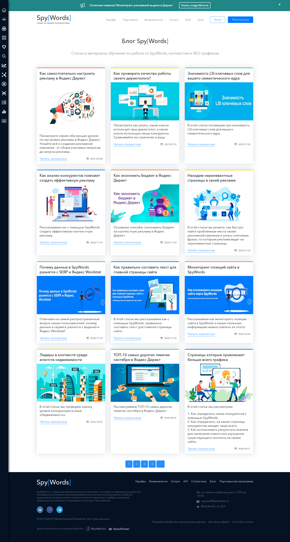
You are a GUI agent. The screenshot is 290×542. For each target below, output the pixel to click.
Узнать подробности (194, 5)
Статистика (198, 481)
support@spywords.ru (215, 501)
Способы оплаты (242, 522)
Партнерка (130, 19)
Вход (217, 19)
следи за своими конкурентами (54, 19)
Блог (201, 19)
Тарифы (111, 19)
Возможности (154, 19)
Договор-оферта (219, 522)
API (185, 481)
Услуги (174, 19)
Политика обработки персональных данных (179, 522)
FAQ (188, 19)
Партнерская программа (236, 481)
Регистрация (240, 19)
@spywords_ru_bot (213, 506)
